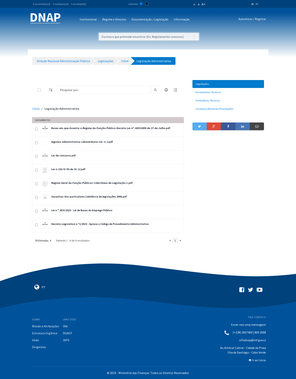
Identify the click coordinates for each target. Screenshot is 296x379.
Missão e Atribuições (45, 326)
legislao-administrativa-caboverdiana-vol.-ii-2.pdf (82, 141)
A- (194, 4)
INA (65, 326)
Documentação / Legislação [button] (150, 19)
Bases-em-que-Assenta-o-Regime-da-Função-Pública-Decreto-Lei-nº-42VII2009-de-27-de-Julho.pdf (110, 128)
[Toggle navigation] (66, 19)
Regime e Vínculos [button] (114, 19)
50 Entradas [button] (43, 240)
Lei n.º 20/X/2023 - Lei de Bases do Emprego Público (81, 210)
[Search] (104, 90)
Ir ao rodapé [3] (78, 4)
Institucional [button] (88, 19)
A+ (203, 4)
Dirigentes (39, 347)
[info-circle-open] (166, 90)
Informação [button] (182, 19)
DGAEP (67, 333)
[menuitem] (228, 84)
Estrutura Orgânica (44, 333)
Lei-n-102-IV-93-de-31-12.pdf (68, 169)
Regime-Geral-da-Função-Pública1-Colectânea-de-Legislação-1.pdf (92, 183)
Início (36, 109)
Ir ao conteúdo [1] (41, 4)
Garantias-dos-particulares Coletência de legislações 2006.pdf (89, 196)
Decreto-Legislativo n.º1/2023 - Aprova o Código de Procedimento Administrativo (100, 224)
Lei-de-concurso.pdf (63, 155)
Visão (35, 340)
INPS (66, 340)
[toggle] (45, 90)
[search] (155, 90)
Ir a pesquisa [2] (60, 4)
